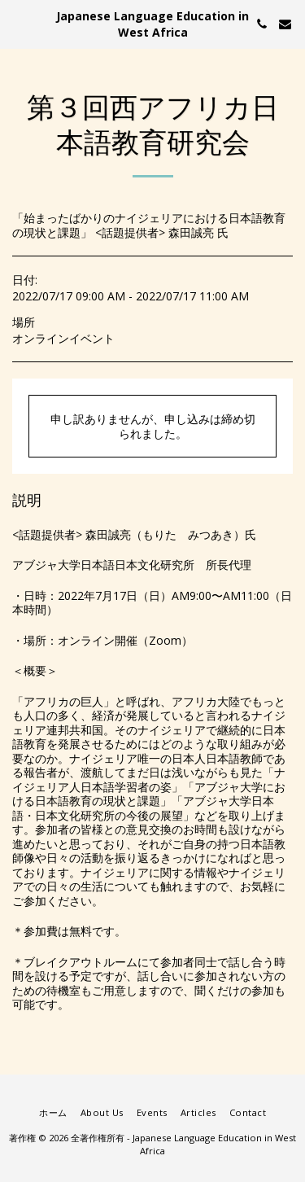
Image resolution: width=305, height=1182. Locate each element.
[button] (18, 23)
